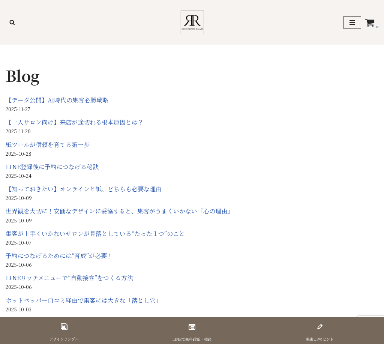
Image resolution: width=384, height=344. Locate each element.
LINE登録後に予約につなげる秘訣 (52, 166)
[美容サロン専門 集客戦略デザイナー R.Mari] (192, 22)
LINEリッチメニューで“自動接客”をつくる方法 (69, 277)
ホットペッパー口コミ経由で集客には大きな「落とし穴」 (84, 300)
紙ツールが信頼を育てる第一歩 (48, 144)
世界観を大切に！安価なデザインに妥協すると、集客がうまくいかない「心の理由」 (119, 211)
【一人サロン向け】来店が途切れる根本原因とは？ (75, 122)
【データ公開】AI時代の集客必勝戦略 (57, 100)
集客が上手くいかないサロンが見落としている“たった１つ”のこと (95, 233)
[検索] (12, 22)
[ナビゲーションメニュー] (352, 22)
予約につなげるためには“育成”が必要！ (59, 255)
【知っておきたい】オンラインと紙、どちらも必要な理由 (84, 189)
